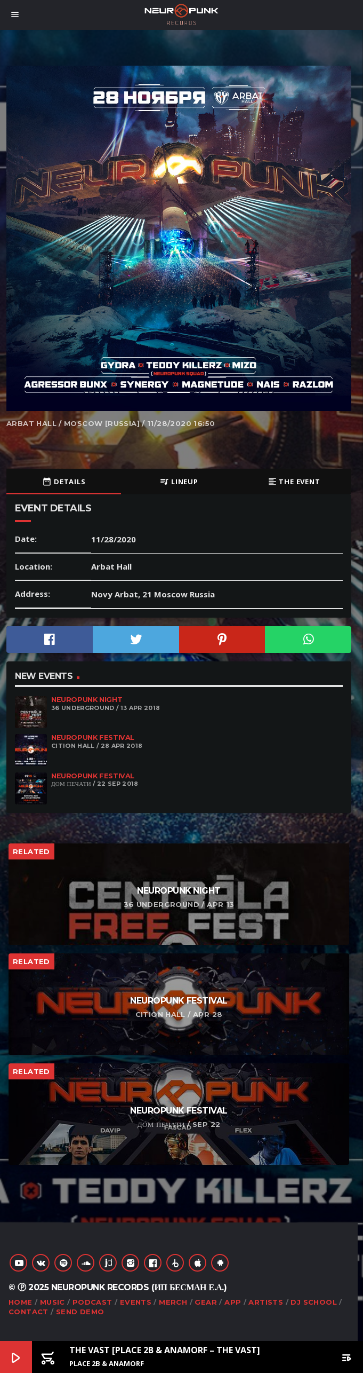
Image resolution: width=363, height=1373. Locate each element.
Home (21, 1302)
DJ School (314, 1302)
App (232, 1302)
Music (52, 1302)
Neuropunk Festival (92, 737)
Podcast (92, 1302)
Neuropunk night (86, 700)
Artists (265, 1302)
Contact (29, 1311)
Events (135, 1302)
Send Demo (80, 1311)
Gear (206, 1302)
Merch (173, 1302)
